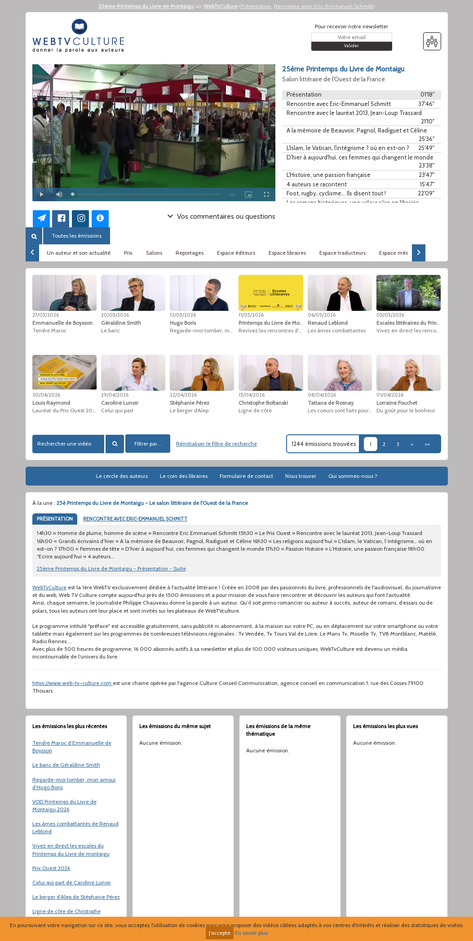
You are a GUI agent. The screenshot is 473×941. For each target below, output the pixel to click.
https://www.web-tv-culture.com (72, 683)
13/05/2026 (183, 315)
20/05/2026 (115, 315)
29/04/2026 (114, 395)
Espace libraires (287, 252)
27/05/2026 (45, 315)
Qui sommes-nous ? (352, 476)
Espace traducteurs (342, 252)
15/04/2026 (252, 395)
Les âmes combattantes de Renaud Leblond (75, 827)
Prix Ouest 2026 (51, 868)
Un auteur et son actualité (79, 252)
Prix (128, 252)
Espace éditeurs (236, 252)
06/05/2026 (322, 315)
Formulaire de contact (246, 476)
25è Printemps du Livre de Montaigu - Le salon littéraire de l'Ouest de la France (152, 502)
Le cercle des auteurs (122, 476)
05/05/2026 (390, 315)
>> (427, 444)
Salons (154, 252)
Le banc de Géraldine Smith (66, 764)
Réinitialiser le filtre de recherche (216, 443)
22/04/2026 (183, 395)
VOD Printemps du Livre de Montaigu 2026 (64, 805)
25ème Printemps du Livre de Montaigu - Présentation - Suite (111, 568)
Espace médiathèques (406, 252)
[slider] (147, 194)
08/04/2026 (322, 395)
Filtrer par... (147, 443)
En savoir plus (251, 932)
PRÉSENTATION (55, 519)
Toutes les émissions (77, 235)
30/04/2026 (46, 395)
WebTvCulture (220, 6)
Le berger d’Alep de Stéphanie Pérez (76, 896)
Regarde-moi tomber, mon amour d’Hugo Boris (74, 783)
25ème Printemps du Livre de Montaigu (146, 6)
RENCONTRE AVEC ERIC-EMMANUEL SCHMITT (135, 519)
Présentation (256, 6)
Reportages (189, 252)
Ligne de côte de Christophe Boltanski (66, 915)
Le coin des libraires (184, 476)
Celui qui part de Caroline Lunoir (71, 882)
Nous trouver (300, 476)
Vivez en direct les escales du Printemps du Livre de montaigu (71, 849)
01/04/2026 (389, 395)
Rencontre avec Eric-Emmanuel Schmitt (323, 6)
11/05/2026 (251, 315)
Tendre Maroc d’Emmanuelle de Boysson (71, 746)
